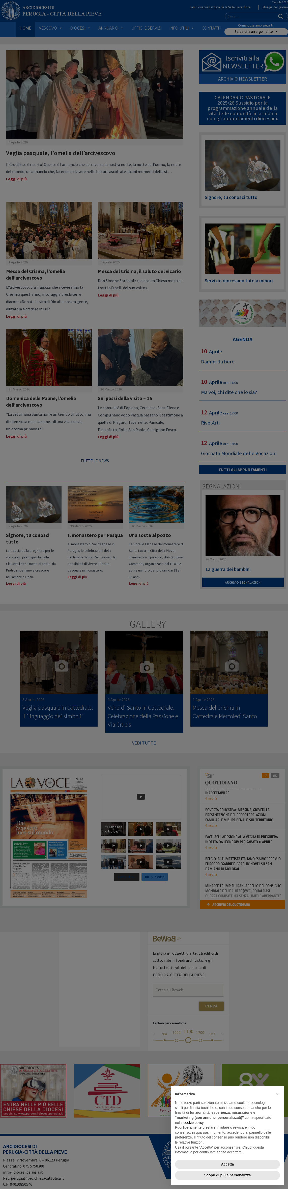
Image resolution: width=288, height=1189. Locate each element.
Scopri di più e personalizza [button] (227, 1175)
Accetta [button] (227, 1164)
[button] (277, 1094)
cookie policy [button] (193, 1123)
